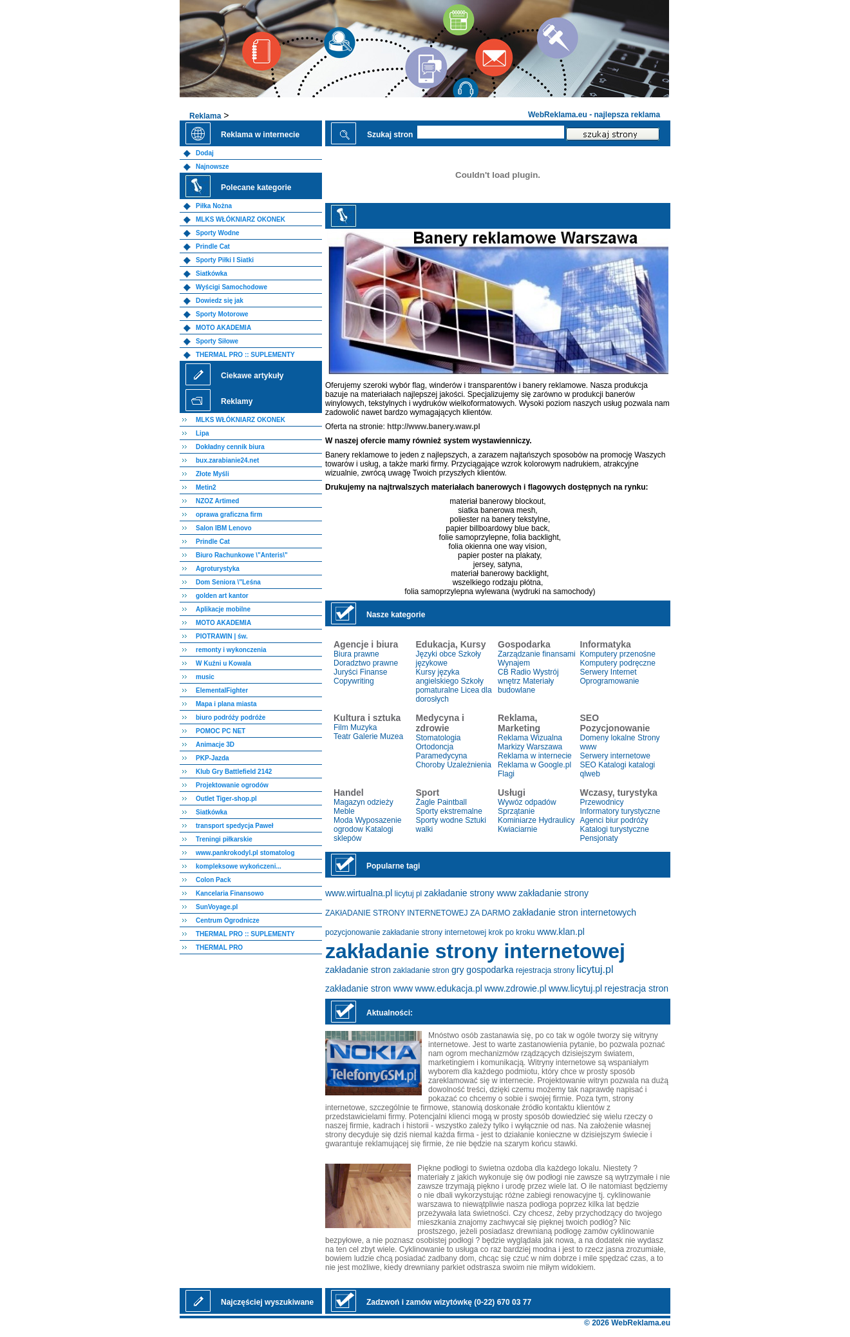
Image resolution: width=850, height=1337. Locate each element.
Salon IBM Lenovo (224, 528)
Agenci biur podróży (614, 820)
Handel (349, 792)
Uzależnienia (469, 764)
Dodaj (205, 153)
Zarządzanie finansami (537, 654)
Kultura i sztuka (367, 718)
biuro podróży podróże (230, 717)
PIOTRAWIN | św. (222, 636)
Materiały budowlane (526, 686)
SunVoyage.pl (217, 906)
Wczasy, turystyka (618, 792)
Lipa (202, 433)
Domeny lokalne (608, 737)
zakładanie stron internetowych (574, 912)
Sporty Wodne (218, 232)
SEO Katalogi (603, 764)
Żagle (425, 802)
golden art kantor (222, 595)
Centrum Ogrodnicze (228, 920)
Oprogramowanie (609, 681)
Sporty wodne (439, 820)
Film (341, 727)
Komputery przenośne (618, 654)
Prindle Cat (213, 246)
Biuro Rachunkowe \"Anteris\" (242, 555)
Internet (623, 672)
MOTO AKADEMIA (223, 327)
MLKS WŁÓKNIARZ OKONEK (240, 219)
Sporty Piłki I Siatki (225, 260)
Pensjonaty (599, 838)
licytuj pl (408, 893)
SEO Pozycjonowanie (615, 723)
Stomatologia (438, 737)
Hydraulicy (556, 820)
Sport (428, 792)
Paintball (452, 802)
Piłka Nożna (214, 205)
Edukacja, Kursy (451, 644)
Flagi (506, 773)
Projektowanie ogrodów (232, 785)
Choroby (430, 764)
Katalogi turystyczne (614, 829)
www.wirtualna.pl (358, 893)
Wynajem (514, 663)
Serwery (594, 672)
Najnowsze (212, 166)
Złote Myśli (212, 473)
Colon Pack (213, 879)
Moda (343, 820)
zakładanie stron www (369, 988)
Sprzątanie (516, 811)
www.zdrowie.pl (515, 988)
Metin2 (206, 487)
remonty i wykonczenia (231, 649)
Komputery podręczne (618, 663)
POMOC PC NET (220, 731)
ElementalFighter (222, 690)
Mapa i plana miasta (226, 703)
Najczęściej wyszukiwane (267, 1302)
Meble (344, 811)
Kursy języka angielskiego (438, 677)
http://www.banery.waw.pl (433, 426)
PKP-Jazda (212, 758)
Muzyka (363, 727)
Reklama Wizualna (530, 737)
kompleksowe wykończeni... (238, 866)
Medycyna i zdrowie (440, 723)
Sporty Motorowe (222, 314)
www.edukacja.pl (448, 988)
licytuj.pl (595, 969)
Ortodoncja (435, 746)
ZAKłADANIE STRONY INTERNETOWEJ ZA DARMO (418, 913)
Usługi (511, 792)
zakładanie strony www (470, 893)
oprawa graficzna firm (229, 514)
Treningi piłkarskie (224, 839)
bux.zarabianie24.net (227, 460)
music (205, 676)
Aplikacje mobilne (223, 609)
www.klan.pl (561, 932)
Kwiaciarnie (517, 829)
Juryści (345, 672)
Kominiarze (517, 820)
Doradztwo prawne (366, 663)
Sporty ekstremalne (449, 811)
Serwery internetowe (615, 755)
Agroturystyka (218, 568)
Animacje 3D (215, 744)
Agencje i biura (366, 644)
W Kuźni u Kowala (223, 663)
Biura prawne (356, 654)
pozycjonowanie (352, 932)
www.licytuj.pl (575, 988)
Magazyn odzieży (363, 802)
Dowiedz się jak (219, 300)
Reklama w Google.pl (534, 764)
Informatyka (605, 644)
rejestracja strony (545, 970)
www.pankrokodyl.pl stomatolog (245, 852)
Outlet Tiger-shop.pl (226, 798)
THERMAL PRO (219, 947)
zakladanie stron (421, 970)
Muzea (391, 736)
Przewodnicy (602, 802)
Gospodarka (524, 644)
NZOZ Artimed (217, 501)
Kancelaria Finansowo (230, 893)
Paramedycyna (442, 755)
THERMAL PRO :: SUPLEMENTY (245, 354)
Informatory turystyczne (620, 811)
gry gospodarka (482, 970)
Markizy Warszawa (530, 746)
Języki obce (436, 654)
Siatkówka (211, 273)
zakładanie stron (358, 970)
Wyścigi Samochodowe (231, 287)
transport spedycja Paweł (235, 825)
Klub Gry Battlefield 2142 (234, 771)
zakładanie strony (553, 893)
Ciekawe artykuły (252, 375)
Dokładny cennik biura (230, 446)
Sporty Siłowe (217, 341)
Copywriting (354, 681)
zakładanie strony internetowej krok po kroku (458, 932)
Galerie (365, 736)
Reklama (205, 115)
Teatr (342, 736)
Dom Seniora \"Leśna (228, 582)
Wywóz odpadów (527, 802)
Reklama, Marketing (519, 723)
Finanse (374, 672)
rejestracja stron (637, 988)
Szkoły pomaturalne (450, 686)
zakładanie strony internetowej (475, 951)
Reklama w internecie (535, 755)
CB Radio (514, 672)
